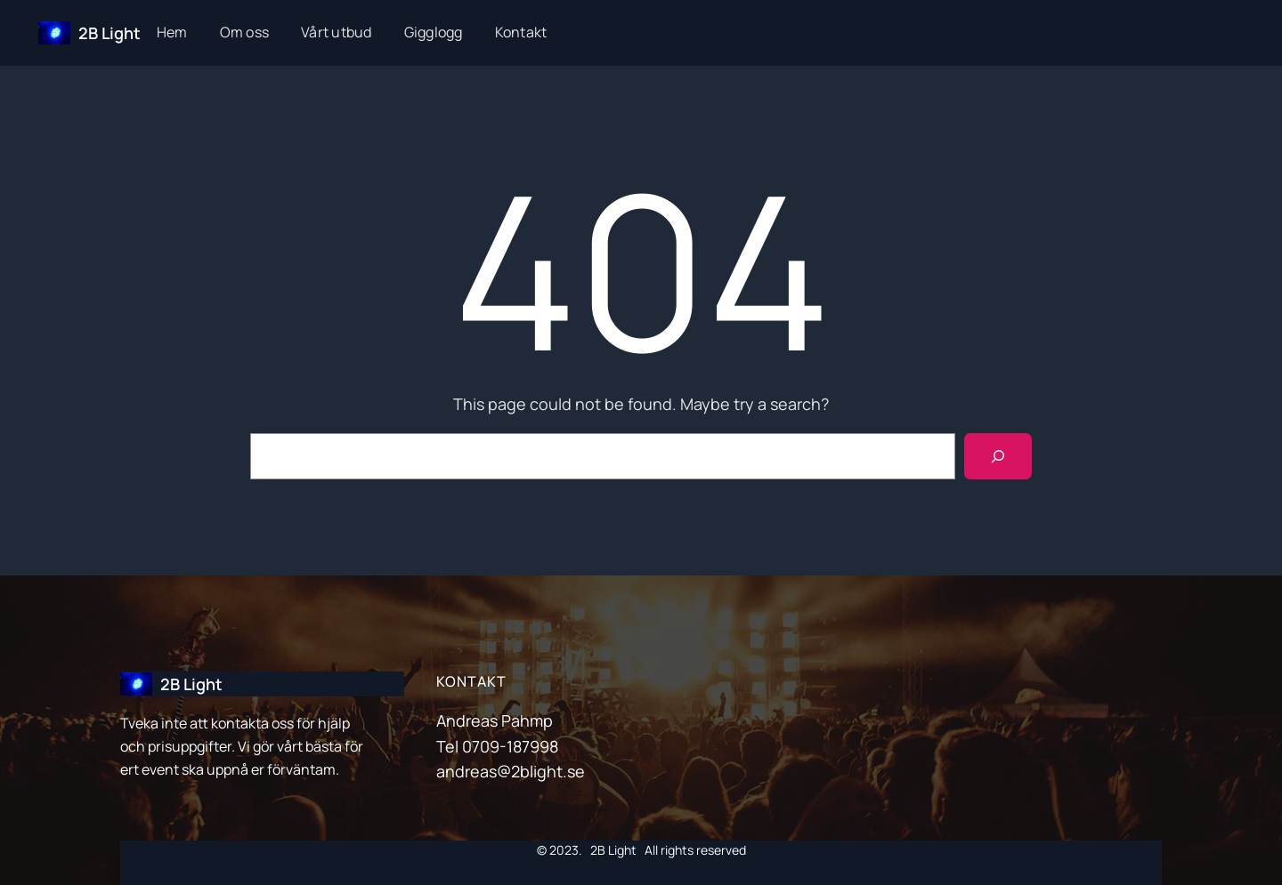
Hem (172, 32)
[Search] (998, 456)
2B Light (109, 33)
